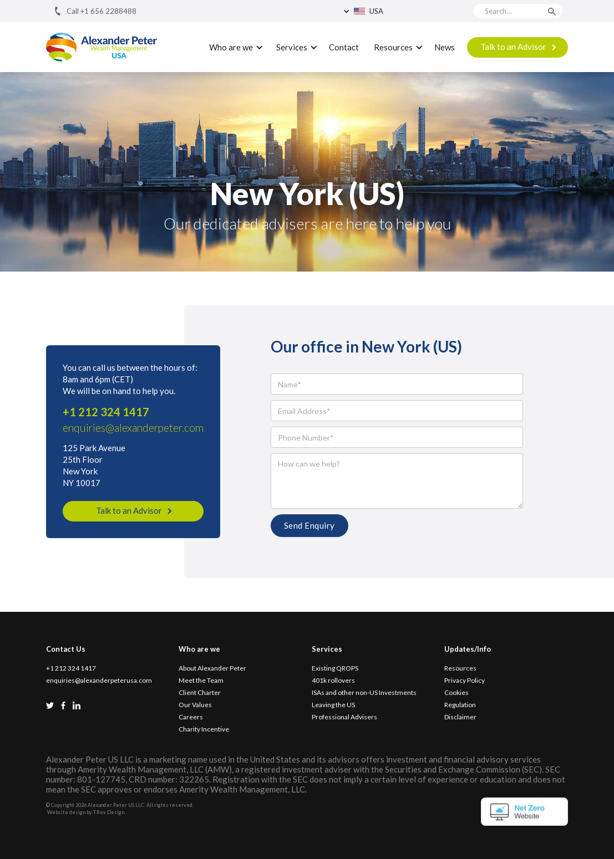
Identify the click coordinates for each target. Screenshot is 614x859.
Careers (191, 717)
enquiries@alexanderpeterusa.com (99, 680)
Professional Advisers (344, 717)
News (444, 47)
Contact (344, 47)
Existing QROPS (335, 668)
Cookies (456, 693)
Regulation (460, 705)
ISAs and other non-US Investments (364, 693)
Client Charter (200, 693)
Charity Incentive (204, 729)
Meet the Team (201, 680)
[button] (393, 11)
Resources (460, 668)
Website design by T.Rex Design (85, 812)
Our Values (195, 705)
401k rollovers (333, 680)
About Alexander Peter (212, 668)
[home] (101, 47)
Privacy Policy (464, 680)
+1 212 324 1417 (106, 411)
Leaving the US (333, 705)
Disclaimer (460, 717)
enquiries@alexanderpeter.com (133, 427)
